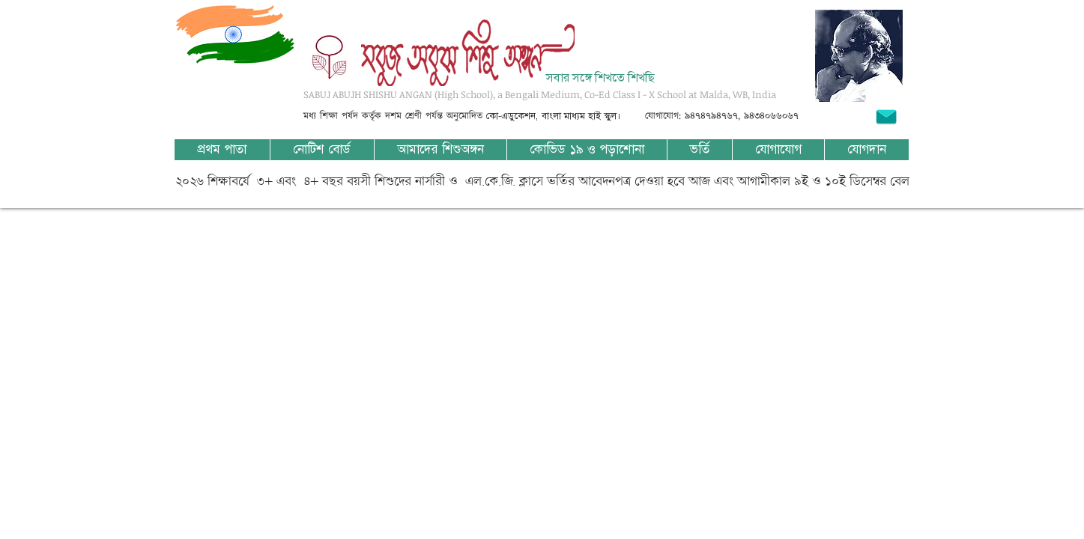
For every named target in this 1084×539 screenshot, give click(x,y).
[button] (440, 149)
